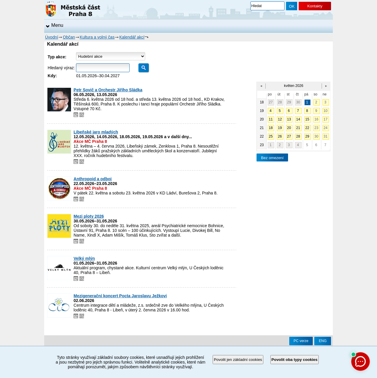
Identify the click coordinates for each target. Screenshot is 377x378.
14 (298, 119)
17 (326, 119)
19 (280, 128)
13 (289, 119)
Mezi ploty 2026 (89, 216)
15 (307, 119)
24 (326, 128)
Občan (69, 37)
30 (298, 102)
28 (280, 102)
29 (289, 102)
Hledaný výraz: (61, 67)
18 (271, 128)
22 (307, 128)
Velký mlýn (84, 258)
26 (280, 136)
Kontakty (314, 6)
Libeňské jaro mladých (96, 132)
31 (326, 136)
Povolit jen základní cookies (238, 359)
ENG (323, 341)
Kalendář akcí (132, 37)
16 (316, 119)
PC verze (301, 341)
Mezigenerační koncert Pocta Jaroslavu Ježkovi (120, 295)
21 (298, 128)
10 (326, 111)
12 (280, 119)
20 (289, 128)
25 (271, 136)
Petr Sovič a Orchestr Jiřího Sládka (108, 90)
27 (271, 102)
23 (316, 128)
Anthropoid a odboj (93, 178)
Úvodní (51, 37)
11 (271, 119)
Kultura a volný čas (97, 37)
